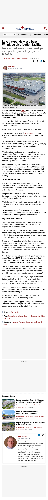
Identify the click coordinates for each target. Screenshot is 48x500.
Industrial (20, 316)
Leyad (23, 111)
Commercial (37, 34)
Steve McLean (20, 405)
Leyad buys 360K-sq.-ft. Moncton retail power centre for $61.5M (30, 401)
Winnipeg (25, 58)
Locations (23, 34)
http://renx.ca (28, 441)
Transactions (16, 58)
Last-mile (27, 316)
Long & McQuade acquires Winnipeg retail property (27, 412)
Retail (36, 416)
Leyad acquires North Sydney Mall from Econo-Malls (30, 423)
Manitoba (15, 322)
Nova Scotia (20, 429)
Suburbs (34, 316)
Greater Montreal (31, 322)
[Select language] (9, 35)
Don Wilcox (12, 66)
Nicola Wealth (29, 133)
